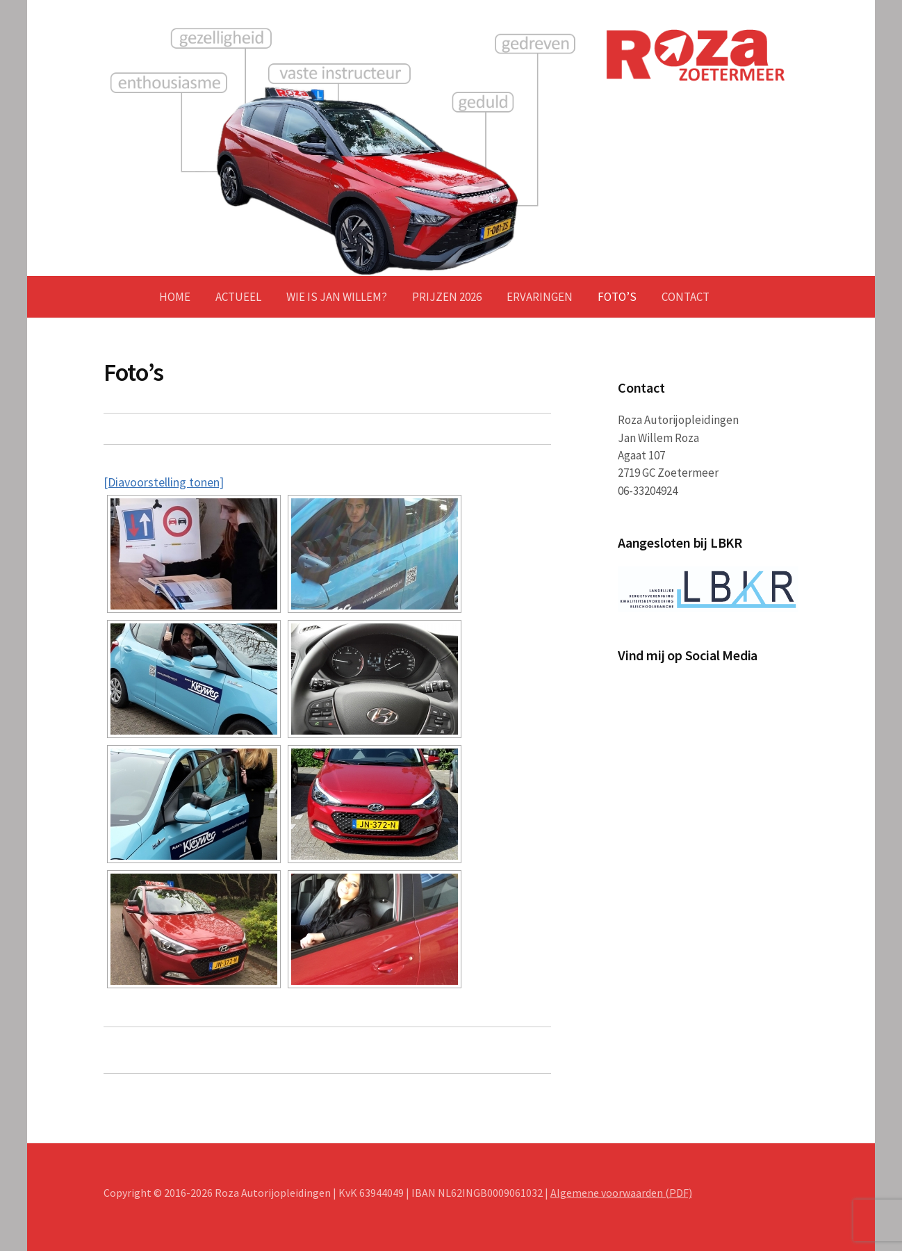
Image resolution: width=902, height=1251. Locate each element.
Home (174, 296)
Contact (686, 296)
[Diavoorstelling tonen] (164, 482)
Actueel (238, 296)
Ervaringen (540, 296)
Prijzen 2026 (447, 296)
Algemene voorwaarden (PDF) (621, 1193)
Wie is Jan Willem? (336, 296)
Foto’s (617, 296)
